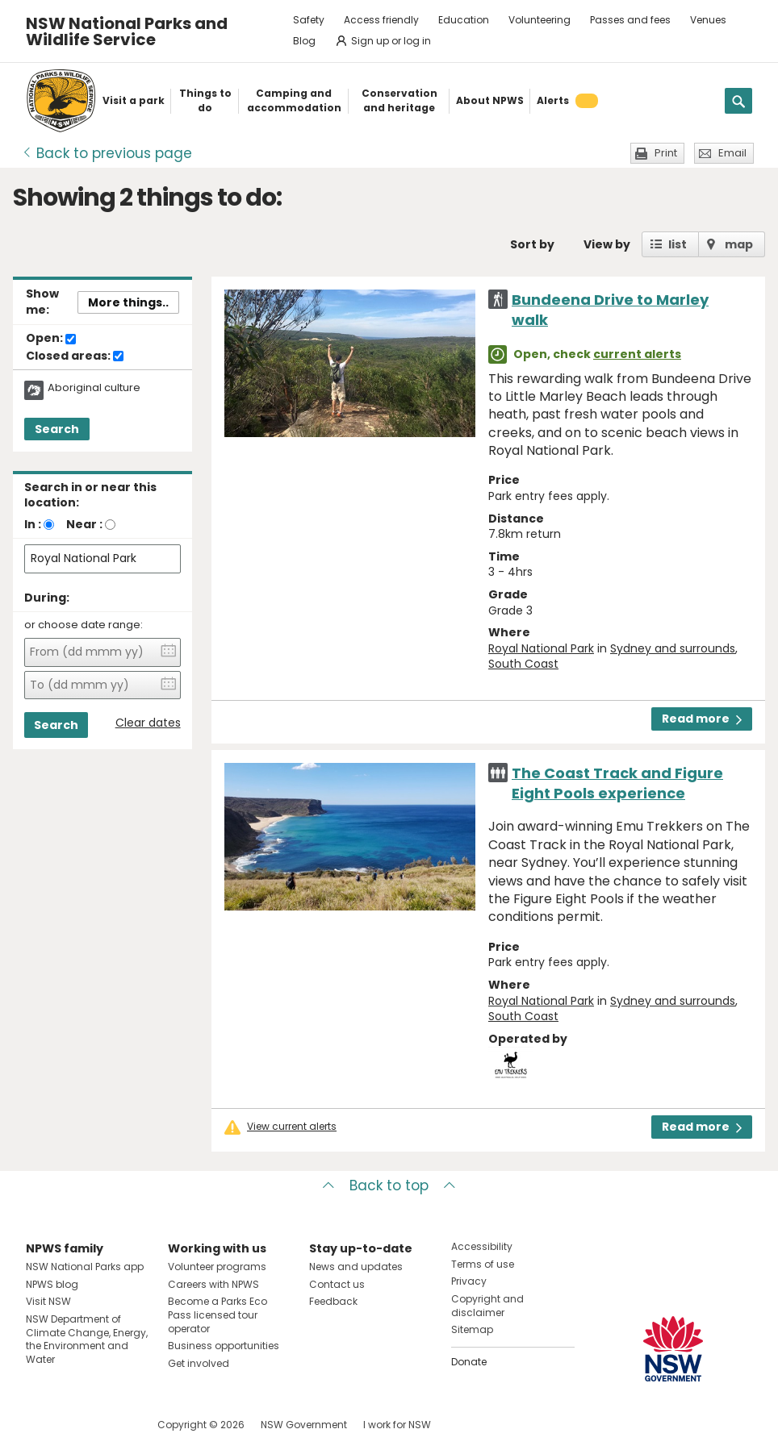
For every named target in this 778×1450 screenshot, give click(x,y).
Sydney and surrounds (672, 648)
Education (463, 20)
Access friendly (381, 20)
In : (32, 524)
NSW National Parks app (85, 1266)
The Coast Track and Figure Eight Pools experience (617, 783)
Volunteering (539, 20)
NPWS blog (52, 1284)
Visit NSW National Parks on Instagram (75, 1425)
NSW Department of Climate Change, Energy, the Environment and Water (87, 1339)
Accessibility (481, 1246)
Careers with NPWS (213, 1284)
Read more (702, 718)
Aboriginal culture (94, 388)
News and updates (356, 1266)
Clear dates (148, 723)
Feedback (333, 1301)
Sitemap (472, 1329)
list (677, 244)
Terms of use (482, 1264)
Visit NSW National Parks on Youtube (110, 1425)
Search (57, 429)
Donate (469, 1362)
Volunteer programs (217, 1266)
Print (666, 152)
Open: (51, 338)
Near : (84, 524)
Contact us (337, 1284)
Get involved (198, 1363)
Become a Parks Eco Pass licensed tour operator (217, 1314)
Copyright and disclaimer (487, 1305)
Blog (304, 41)
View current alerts (292, 1126)
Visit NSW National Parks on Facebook (41, 1425)
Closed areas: (74, 356)
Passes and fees (630, 20)
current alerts (637, 354)
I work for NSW (397, 1424)
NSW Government (304, 1424)
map (739, 244)
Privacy (469, 1281)
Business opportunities (223, 1345)
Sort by (532, 244)
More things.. (128, 302)
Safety (308, 20)
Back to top (389, 1185)
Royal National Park (541, 648)
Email (732, 152)
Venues (708, 20)
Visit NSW (48, 1301)
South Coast (523, 664)
